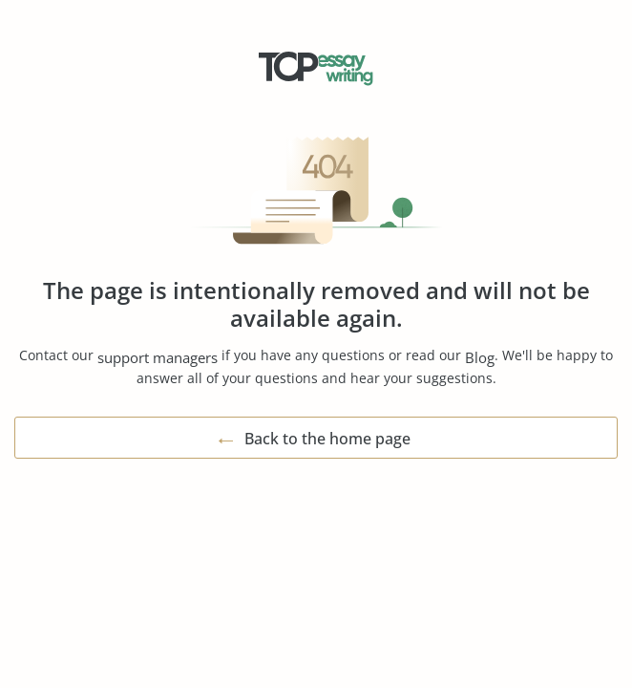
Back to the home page (327, 438)
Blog (480, 357)
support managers (157, 357)
